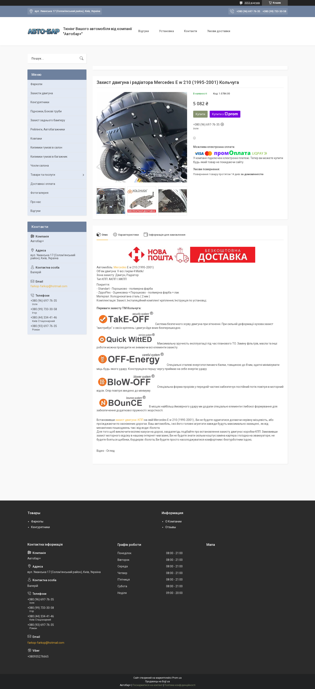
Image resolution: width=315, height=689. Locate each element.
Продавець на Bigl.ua (157, 681)
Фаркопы (37, 521)
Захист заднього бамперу (48, 120)
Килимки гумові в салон (46, 147)
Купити (200, 114)
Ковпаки (36, 138)
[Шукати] (81, 58)
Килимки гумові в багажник (49, 156)
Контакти (190, 31)
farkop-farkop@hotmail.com (49, 286)
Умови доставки (218, 31)
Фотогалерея (39, 192)
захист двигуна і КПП (129, 419)
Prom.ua (177, 677)
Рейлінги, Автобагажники (48, 129)
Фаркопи (36, 84)
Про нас (36, 202)
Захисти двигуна (42, 93)
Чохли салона (40, 165)
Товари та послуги (43, 174)
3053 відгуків (252, 2)
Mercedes (120, 267)
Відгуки (143, 31)
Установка (166, 31)
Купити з (225, 114)
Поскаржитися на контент (147, 685)
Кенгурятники (40, 102)
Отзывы (170, 527)
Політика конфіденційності (179, 685)
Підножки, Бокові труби (46, 111)
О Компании (173, 521)
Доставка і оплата (43, 183)
